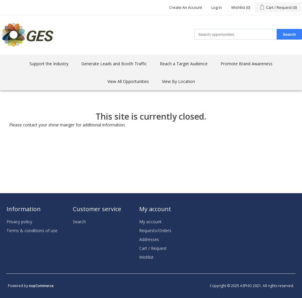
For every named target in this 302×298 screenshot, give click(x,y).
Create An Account (185, 7)
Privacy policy (19, 221)
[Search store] (235, 34)
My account (150, 221)
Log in (216, 7)
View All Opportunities (128, 81)
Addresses (149, 239)
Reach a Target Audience (184, 63)
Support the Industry (48, 63)
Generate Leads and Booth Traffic (114, 63)
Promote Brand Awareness (247, 63)
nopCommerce (41, 285)
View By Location (178, 81)
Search (289, 34)
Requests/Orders (155, 230)
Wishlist (146, 257)
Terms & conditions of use (32, 230)
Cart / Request (153, 248)
